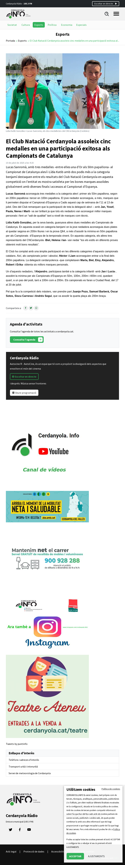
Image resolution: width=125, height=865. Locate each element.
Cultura (25, 24)
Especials (81, 24)
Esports (38, 24)
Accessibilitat (58, 851)
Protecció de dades (33, 851)
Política (52, 24)
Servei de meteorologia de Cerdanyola (30, 773)
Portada (10, 40)
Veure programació (24, 392)
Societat (12, 24)
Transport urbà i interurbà (23, 766)
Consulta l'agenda (28, 339)
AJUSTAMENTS (96, 856)
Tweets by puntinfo (17, 743)
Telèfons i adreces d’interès (24, 759)
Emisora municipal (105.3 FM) (19, 821)
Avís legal (11, 851)
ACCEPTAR (75, 856)
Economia (66, 24)
